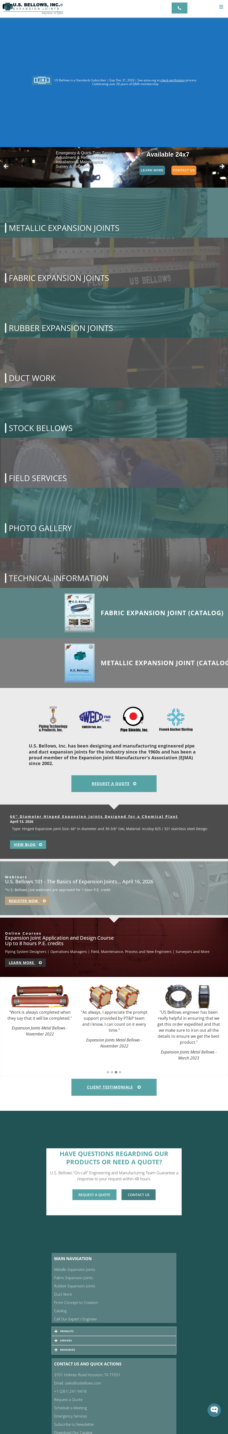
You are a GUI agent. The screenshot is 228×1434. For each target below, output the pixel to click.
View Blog (28, 844)
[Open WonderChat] (214, 1410)
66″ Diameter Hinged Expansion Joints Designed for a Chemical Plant (94, 816)
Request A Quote (114, 783)
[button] (221, 7)
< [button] (6, 166)
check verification (172, 80)
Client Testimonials (114, 1087)
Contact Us (184, 170)
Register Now (27, 900)
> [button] (221, 166)
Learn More (152, 170)
